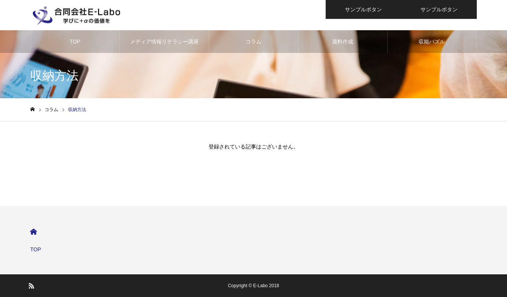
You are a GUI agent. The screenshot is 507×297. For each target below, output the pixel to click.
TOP (75, 42)
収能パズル (432, 42)
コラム (253, 42)
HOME (33, 232)
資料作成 (342, 42)
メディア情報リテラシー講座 (164, 42)
